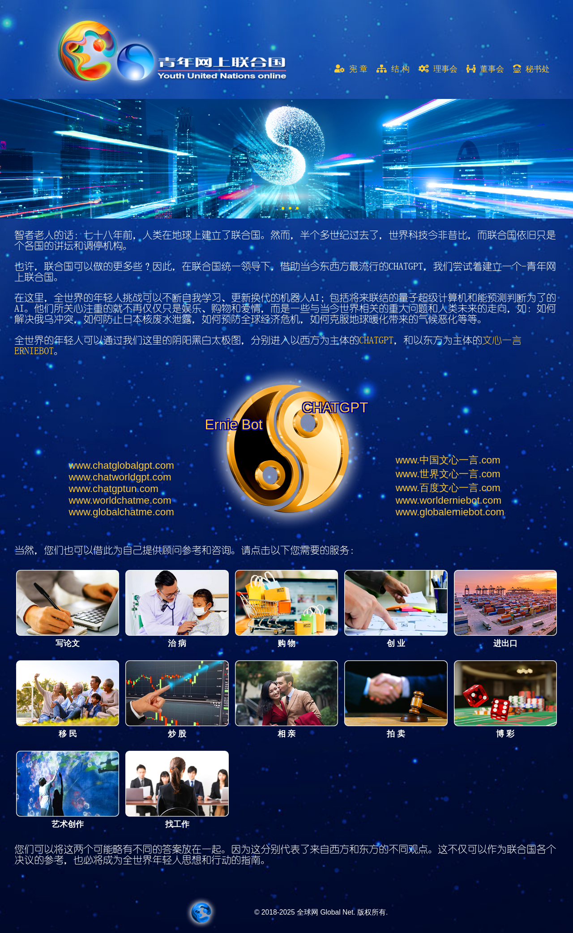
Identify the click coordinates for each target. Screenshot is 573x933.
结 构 (393, 68)
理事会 (438, 68)
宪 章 (351, 68)
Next (7, 158)
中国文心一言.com (448, 460)
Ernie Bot (234, 424)
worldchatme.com (120, 500)
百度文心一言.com (448, 487)
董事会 (485, 68)
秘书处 (531, 68)
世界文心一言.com (448, 473)
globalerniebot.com (450, 512)
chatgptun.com (113, 488)
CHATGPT (376, 340)
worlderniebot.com (448, 500)
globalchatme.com (121, 512)
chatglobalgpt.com (121, 465)
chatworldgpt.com (120, 477)
